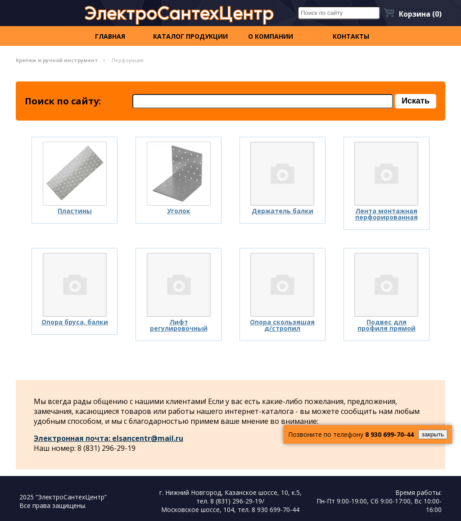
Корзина (420, 14)
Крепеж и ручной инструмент (57, 60)
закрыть (433, 434)
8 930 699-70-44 (389, 434)
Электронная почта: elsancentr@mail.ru (108, 438)
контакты (351, 36)
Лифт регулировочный (179, 325)
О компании (270, 36)
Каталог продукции (190, 36)
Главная (110, 36)
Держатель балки (282, 211)
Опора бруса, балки (74, 322)
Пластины (75, 211)
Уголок (178, 211)
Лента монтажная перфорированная (386, 214)
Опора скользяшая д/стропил (282, 325)
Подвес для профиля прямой (386, 325)
